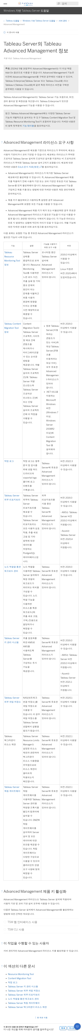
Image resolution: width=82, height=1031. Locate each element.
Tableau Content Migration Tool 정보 (12, 327)
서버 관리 (63, 21)
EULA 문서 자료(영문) (29, 167)
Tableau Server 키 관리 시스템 (23, 986)
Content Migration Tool (19, 978)
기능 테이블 (28, 126)
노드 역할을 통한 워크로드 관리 (23, 999)
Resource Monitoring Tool (21, 974)
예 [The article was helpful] (63, 1028)
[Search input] (70, 3)
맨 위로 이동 (41, 1018)
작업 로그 (9, 461)
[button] (5, 3)
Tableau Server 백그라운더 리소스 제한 (27, 1007)
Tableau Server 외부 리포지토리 (24, 994)
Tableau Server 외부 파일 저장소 (24, 990)
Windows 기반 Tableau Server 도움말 (39, 21)
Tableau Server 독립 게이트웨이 (24, 1003)
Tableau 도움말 (12, 21)
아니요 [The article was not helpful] (72, 1028)
